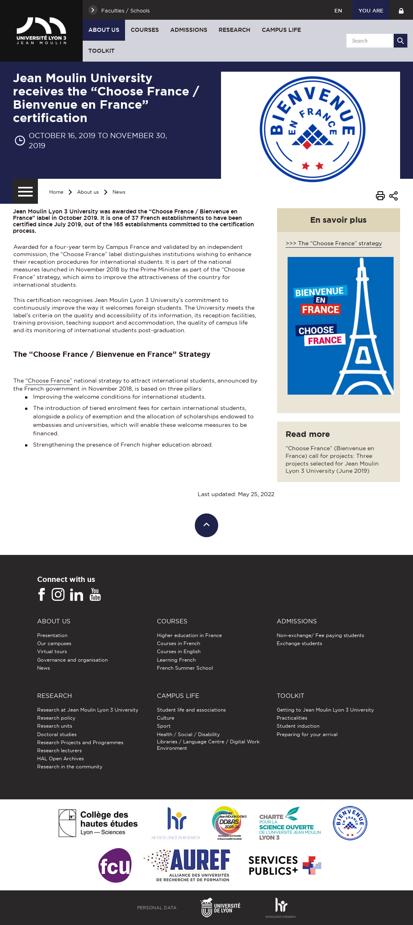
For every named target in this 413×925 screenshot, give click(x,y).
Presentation (52, 635)
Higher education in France (189, 635)
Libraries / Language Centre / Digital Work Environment (208, 745)
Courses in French (178, 643)
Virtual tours (52, 651)
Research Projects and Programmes (80, 742)
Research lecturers (59, 750)
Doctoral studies (57, 734)
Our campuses (54, 643)
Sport (164, 725)
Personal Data (157, 907)
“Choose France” (48, 380)
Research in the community (69, 766)
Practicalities (292, 717)
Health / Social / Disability (188, 734)
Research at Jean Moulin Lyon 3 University (87, 709)
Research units (54, 725)
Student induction (298, 725)
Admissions (188, 30)
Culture (165, 717)
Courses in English (178, 651)
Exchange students (299, 643)
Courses (145, 30)
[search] (375, 41)
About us (103, 30)
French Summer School (185, 667)
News (119, 192)
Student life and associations (191, 709)
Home (56, 192)
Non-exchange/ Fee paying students (320, 635)
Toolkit (101, 51)
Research (234, 30)
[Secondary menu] (25, 191)
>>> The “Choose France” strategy (334, 243)
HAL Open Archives (60, 758)
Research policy (56, 717)
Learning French (176, 659)
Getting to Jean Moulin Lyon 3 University (325, 709)
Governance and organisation (72, 659)
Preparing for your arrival (307, 734)
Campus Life (281, 30)
